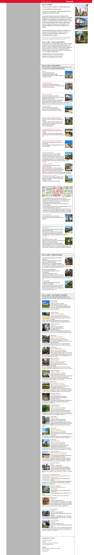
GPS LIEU (53, 54)
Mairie (44, 71)
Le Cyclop (45, 237)
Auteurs (44, 541)
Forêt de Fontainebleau (49, 269)
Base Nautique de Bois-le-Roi (58, 452)
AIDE (47, 1)
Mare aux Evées (54, 371)
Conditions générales (47, 540)
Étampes (52, 510)
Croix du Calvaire (55, 429)
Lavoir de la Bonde (47, 164)
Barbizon (53, 325)
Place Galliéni (46, 106)
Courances (53, 302)
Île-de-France (46, 281)
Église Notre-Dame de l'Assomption (52, 140)
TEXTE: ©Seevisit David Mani (52, 37)
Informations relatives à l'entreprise (50, 543)
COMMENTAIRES (46, 54)
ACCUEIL (43, 1)
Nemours (53, 522)
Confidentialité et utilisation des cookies (51, 548)
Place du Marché (47, 94)
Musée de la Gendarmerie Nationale (60, 475)
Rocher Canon (54, 360)
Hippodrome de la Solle (57, 383)
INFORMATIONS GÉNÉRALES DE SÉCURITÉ (52, 56)
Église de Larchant (55, 394)
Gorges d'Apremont (56, 348)
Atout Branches (46, 214)
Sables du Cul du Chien (57, 313)
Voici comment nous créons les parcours (55, 198)
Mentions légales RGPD (47, 544)
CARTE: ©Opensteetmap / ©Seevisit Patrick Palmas (55, 39)
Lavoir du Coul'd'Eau (48, 152)
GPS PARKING (59, 54)
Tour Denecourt (55, 441)
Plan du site (45, 551)
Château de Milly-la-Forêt (49, 175)
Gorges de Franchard (56, 337)
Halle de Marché (47, 83)
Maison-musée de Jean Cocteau (51, 129)
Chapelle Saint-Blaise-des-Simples (51, 117)
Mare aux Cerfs (54, 406)
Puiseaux (53, 499)
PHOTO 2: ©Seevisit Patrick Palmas (52, 38)
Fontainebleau (54, 418)
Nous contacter (45, 549)
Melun (52, 464)
